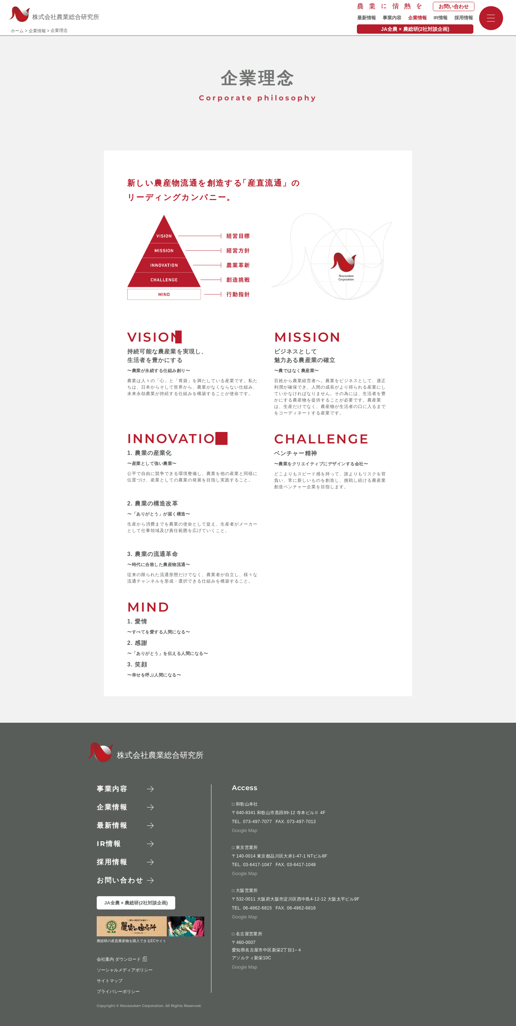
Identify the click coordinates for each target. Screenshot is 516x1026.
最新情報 (366, 17)
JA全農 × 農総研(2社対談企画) (415, 29)
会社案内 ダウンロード (122, 959)
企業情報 (417, 17)
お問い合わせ (454, 6)
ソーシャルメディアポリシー (125, 970)
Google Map (244, 830)
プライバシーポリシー (118, 991)
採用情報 (463, 17)
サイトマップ (110, 980)
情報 (109, 843)
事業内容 (392, 17)
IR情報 (441, 17)
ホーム (17, 30)
